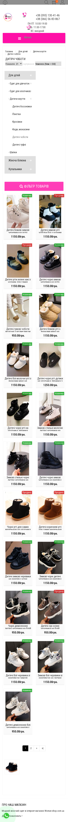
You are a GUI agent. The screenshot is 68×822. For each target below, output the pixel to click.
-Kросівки (17, 121)
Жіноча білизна (17, 160)
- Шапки (13, 152)
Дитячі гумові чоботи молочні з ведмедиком (17, 330)
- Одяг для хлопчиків (20, 91)
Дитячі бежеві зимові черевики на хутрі (18, 231)
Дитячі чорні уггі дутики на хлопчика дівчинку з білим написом (50, 381)
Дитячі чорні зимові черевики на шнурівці (50, 478)
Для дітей (14, 75)
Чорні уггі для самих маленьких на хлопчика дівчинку (18, 529)
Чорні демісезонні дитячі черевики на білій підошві (18, 628)
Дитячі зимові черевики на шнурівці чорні (18, 577)
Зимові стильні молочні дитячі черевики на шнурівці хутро (50, 430)
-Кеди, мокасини (21, 129)
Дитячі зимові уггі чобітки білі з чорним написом (50, 232)
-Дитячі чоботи (20, 137)
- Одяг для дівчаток (19, 83)
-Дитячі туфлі (19, 144)
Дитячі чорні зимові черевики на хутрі (50, 280)
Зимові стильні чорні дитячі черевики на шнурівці (18, 480)
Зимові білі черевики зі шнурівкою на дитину (50, 676)
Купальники (15, 169)
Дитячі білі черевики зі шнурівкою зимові (18, 676)
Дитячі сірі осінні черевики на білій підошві (50, 628)
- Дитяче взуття (17, 98)
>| (42, 748)
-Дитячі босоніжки (22, 106)
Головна (9, 51)
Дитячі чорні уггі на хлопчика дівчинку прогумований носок (18, 430)
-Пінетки (16, 114)
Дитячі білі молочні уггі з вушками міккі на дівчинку (18, 381)
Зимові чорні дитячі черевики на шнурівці (50, 577)
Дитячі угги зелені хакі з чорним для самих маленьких (18, 282)
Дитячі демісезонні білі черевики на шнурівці (17, 726)
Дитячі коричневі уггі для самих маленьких (50, 528)
